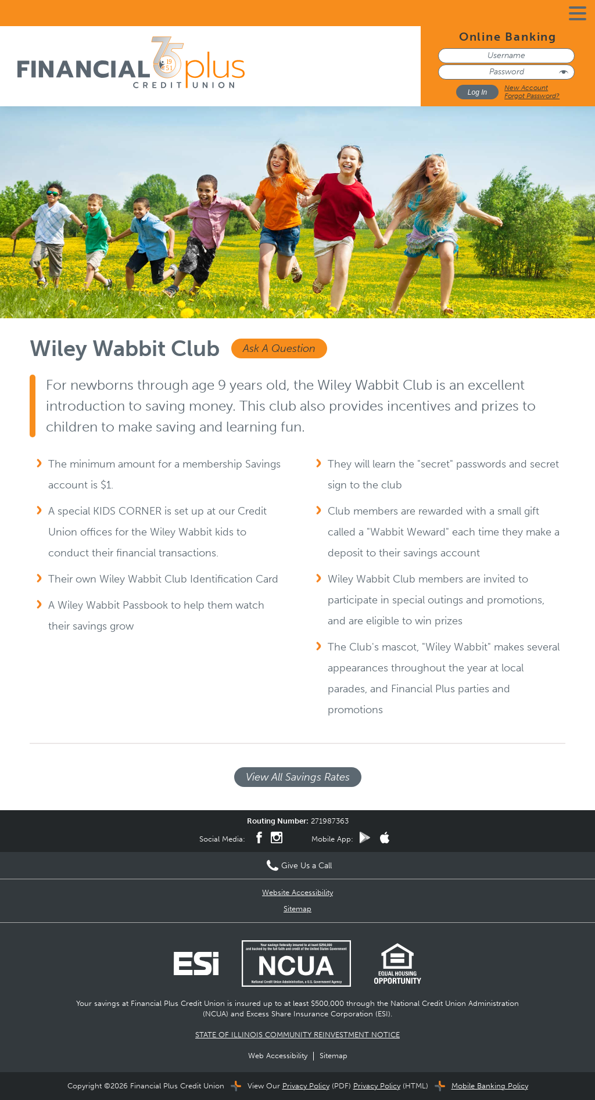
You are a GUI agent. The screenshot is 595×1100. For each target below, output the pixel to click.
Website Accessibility (297, 892)
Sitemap (297, 908)
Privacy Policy (305, 1085)
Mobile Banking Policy (489, 1085)
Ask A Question (279, 348)
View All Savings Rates (298, 777)
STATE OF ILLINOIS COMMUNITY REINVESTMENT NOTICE (297, 1034)
